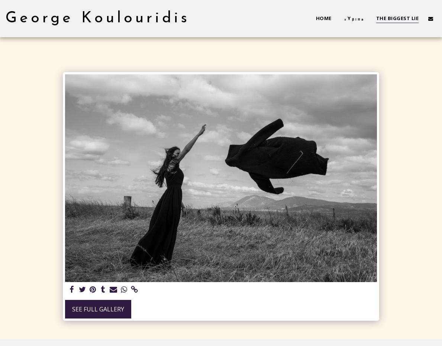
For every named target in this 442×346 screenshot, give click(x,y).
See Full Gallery (98, 309)
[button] (430, 18)
